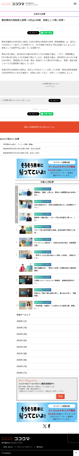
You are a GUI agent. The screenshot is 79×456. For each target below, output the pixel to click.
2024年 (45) (22, 334)
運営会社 (40, 447)
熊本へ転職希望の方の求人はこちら (39, 127)
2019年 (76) (22, 366)
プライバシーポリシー (25, 447)
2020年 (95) (22, 360)
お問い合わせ (8, 447)
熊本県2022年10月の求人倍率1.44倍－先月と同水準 (20, 149)
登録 (60, 396)
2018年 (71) (22, 373)
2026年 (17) (22, 321)
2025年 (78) (22, 328)
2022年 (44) (22, 347)
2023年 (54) (22, 340)
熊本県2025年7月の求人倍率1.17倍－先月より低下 (20, 153)
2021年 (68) (22, 353)
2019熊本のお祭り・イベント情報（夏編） (17, 144)
